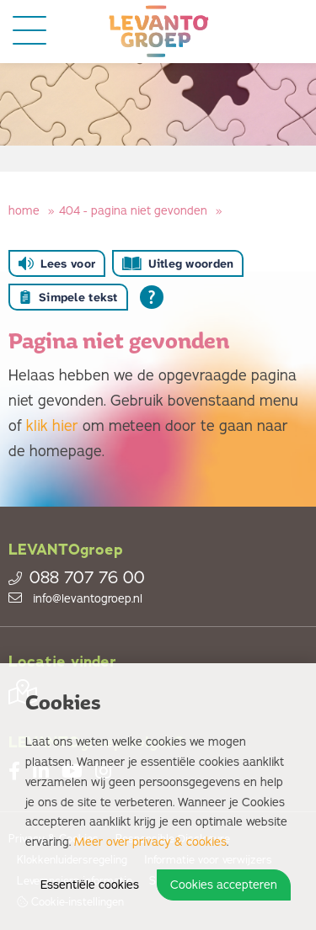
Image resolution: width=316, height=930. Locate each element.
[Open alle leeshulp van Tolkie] (151, 297)
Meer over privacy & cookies (150, 842)
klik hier (52, 426)
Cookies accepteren (223, 885)
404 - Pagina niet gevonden (133, 211)
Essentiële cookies (89, 885)
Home (24, 211)
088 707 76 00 (76, 578)
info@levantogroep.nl (75, 599)
